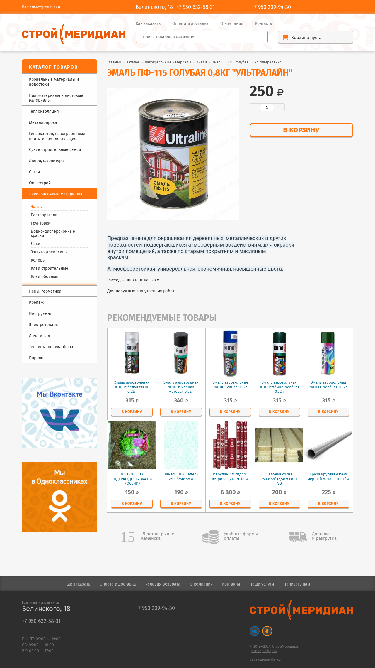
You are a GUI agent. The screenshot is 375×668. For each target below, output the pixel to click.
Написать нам (296, 584)
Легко (276, 659)
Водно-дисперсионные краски (53, 234)
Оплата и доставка (190, 24)
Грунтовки (40, 223)
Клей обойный (44, 277)
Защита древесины (49, 252)
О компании (231, 24)
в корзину (301, 130)
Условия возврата (162, 584)
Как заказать (148, 24)
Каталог (132, 62)
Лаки (35, 244)
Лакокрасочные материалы (168, 62)
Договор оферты (263, 651)
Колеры (38, 260)
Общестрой (40, 183)
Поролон (37, 358)
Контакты (264, 24)
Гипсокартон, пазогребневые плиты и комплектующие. (57, 136)
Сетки (34, 172)
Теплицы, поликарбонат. (52, 347)
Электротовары (44, 325)
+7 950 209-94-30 (271, 7)
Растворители (44, 215)
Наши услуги (261, 584)
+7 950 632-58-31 (195, 7)
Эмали (37, 207)
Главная (114, 62)
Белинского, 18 (46, 609)
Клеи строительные (49, 268)
